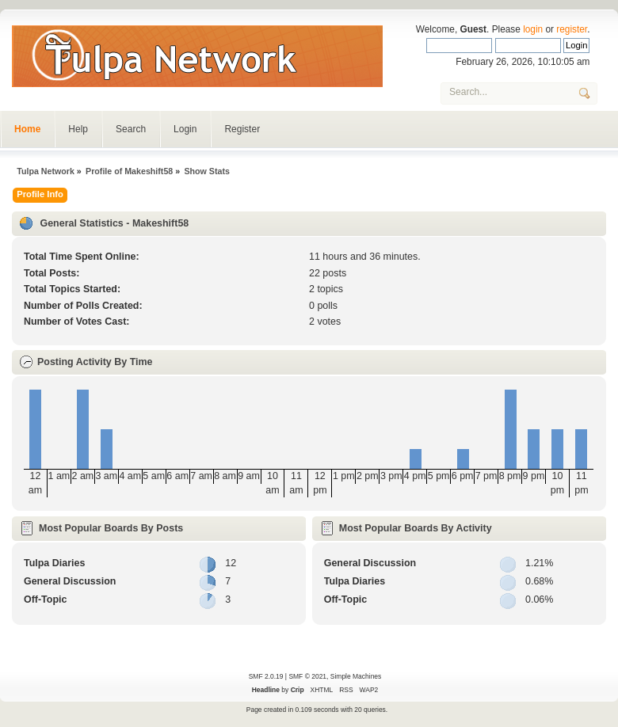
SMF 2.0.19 (266, 676)
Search (131, 129)
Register (242, 129)
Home (27, 129)
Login (185, 129)
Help (78, 129)
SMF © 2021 (307, 676)
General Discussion (70, 581)
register (571, 29)
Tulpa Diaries (54, 563)
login (533, 29)
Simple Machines (355, 676)
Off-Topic (45, 599)
